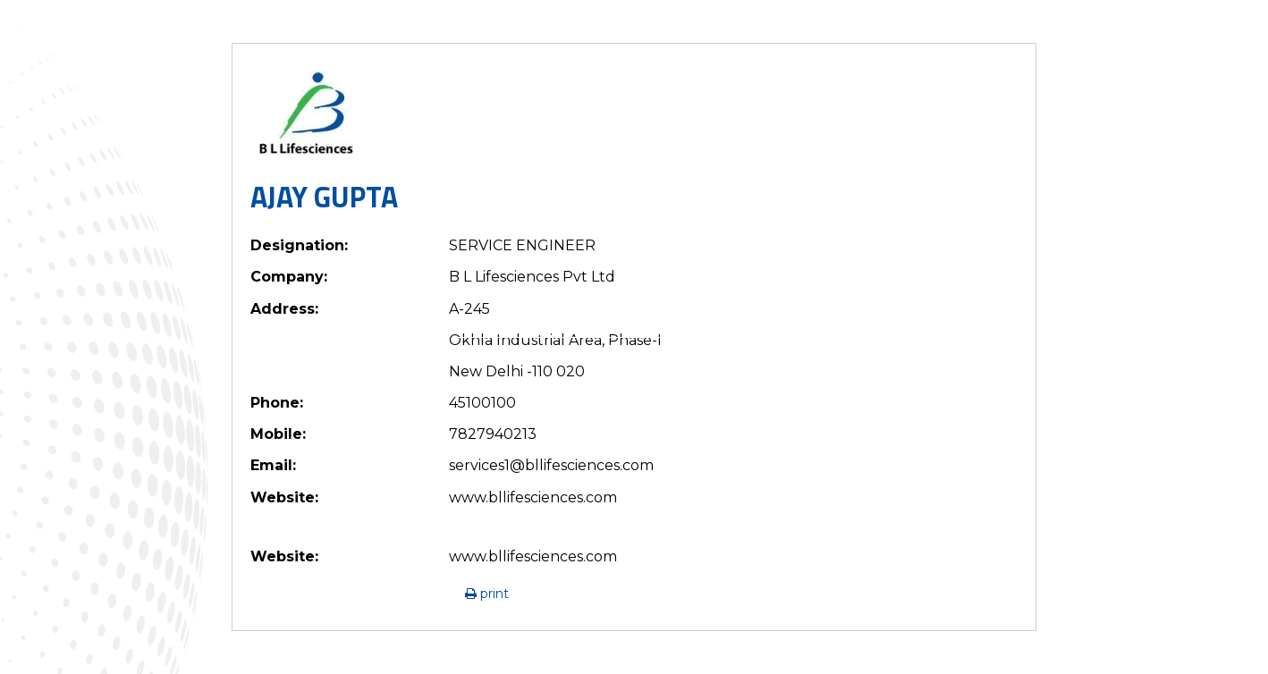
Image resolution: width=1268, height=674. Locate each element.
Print (487, 594)
